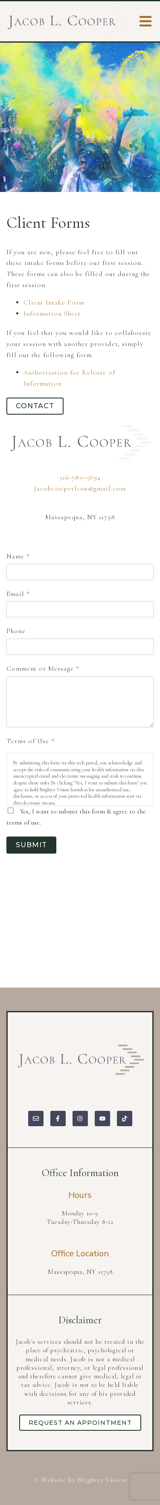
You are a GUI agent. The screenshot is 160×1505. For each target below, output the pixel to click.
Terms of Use (30, 741)
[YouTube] (102, 1118)
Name (17, 556)
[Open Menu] (145, 21)
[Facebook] (58, 1118)
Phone (16, 631)
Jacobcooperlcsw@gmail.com (80, 488)
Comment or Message (42, 668)
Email (17, 594)
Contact (35, 406)
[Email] (36, 1118)
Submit (31, 845)
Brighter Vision (102, 1480)
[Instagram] (80, 1118)
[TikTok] (124, 1118)
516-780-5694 (80, 477)
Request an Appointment (80, 1423)
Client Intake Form (53, 302)
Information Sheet (52, 313)
